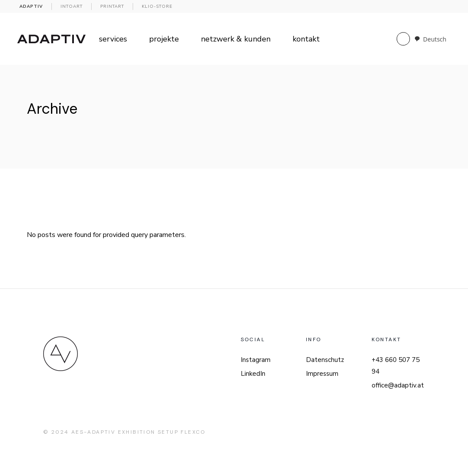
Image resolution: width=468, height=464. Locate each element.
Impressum (322, 373)
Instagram (256, 359)
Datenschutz (325, 359)
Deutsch (430, 39)
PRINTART (112, 6)
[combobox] (430, 39)
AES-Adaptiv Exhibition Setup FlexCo (138, 432)
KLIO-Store (157, 6)
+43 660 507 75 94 (396, 365)
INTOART (71, 6)
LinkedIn (253, 373)
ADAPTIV (31, 6)
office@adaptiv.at (398, 385)
